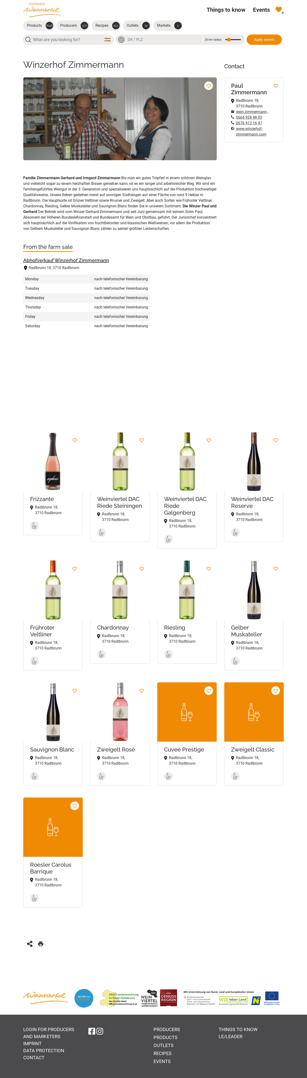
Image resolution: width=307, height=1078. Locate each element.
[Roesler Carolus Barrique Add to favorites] (74, 805)
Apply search (264, 40)
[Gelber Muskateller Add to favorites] (275, 568)
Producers (74, 25)
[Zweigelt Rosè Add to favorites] (141, 690)
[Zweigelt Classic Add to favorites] (275, 690)
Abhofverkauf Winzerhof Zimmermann (66, 260)
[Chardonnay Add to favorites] (141, 568)
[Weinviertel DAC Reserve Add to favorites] (275, 440)
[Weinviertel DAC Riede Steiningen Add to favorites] (141, 440)
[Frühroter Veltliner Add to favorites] (74, 568)
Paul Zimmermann (249, 89)
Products (40, 25)
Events (162, 1061)
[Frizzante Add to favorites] (74, 440)
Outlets (138, 25)
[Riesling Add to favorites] (208, 568)
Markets (169, 25)
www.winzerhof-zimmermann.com (251, 131)
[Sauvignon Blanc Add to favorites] (74, 690)
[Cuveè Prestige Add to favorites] (208, 690)
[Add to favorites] (208, 85)
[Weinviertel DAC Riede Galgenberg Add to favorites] (208, 440)
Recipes (107, 25)
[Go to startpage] (42, 10)
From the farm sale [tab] (48, 246)
